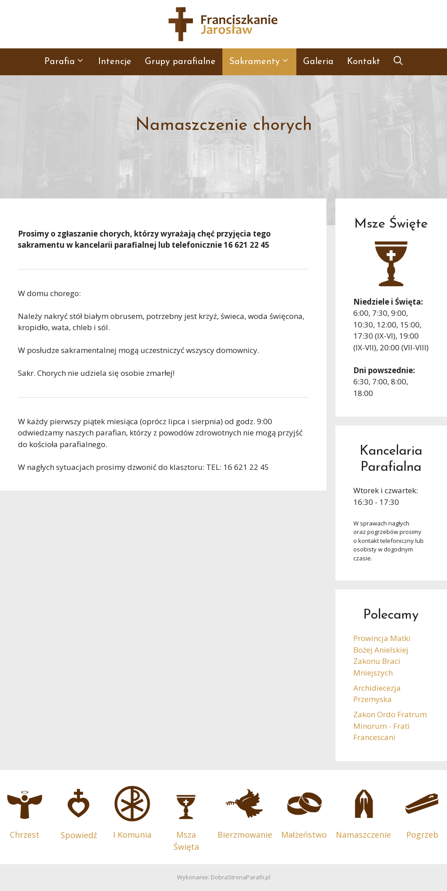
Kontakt (363, 61)
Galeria (318, 61)
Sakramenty (262, 61)
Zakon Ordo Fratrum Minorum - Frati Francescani (390, 725)
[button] (398, 61)
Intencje (114, 61)
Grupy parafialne (180, 61)
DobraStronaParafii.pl (240, 877)
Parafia (67, 61)
